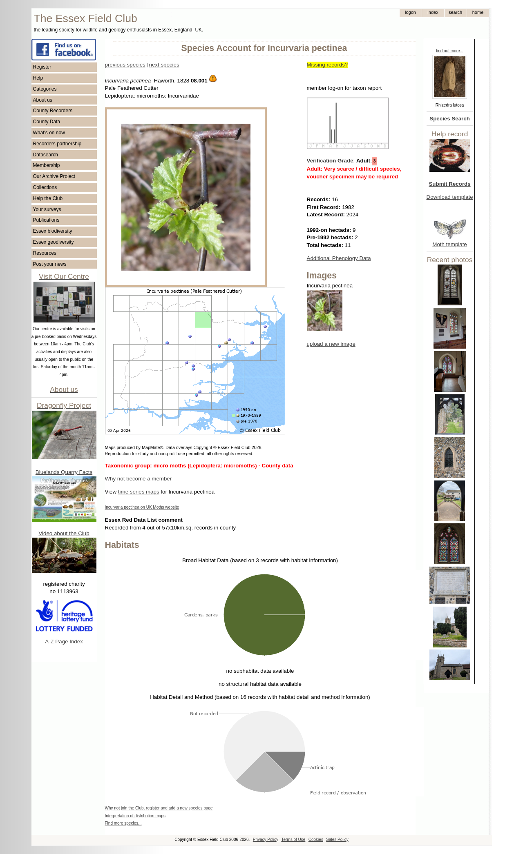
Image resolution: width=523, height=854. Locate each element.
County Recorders (53, 110)
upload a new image (331, 344)
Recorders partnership (57, 144)
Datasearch (45, 155)
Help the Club (48, 198)
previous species (125, 65)
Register (42, 67)
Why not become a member (138, 479)
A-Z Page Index (64, 641)
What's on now (49, 133)
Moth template (449, 244)
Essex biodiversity (52, 231)
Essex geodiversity (53, 242)
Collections (45, 187)
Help (38, 78)
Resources (44, 253)
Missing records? (327, 65)
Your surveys (47, 209)
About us (42, 100)
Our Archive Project (54, 176)
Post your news (50, 264)
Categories (45, 89)
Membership (46, 165)
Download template (450, 197)
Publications (46, 220)
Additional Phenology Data (339, 258)
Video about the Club (63, 533)
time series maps (138, 492)
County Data (46, 122)
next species (164, 65)
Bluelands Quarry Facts (64, 472)
